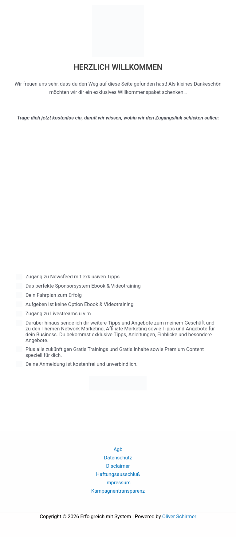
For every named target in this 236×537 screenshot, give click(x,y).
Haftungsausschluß (118, 474)
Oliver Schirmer (179, 516)
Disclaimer (118, 466)
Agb (117, 449)
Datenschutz (118, 458)
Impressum (118, 483)
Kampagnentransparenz (118, 491)
